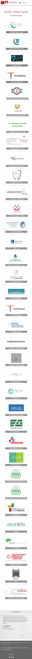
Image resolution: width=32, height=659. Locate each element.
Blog (12, 647)
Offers (9, 647)
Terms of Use (25, 642)
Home (2, 649)
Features (20, 647)
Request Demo (7, 649)
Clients (15, 647)
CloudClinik (25, 647)
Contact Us (4, 647)
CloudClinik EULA (7, 644)
